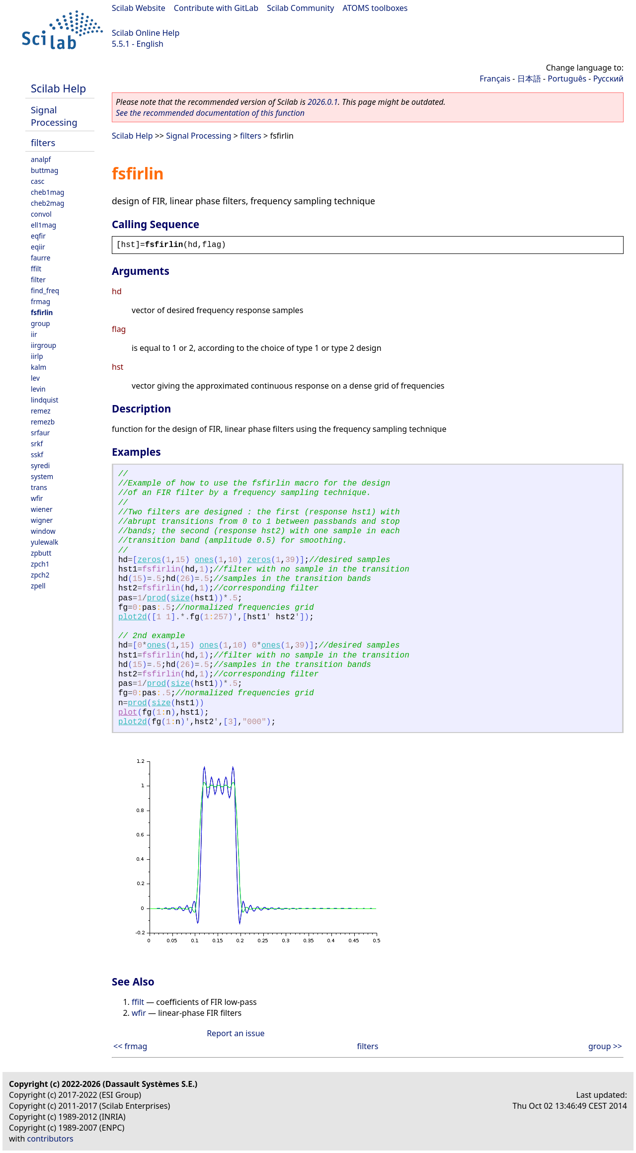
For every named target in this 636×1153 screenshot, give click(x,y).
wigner (42, 520)
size (180, 598)
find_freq (45, 290)
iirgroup (43, 345)
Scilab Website (138, 7)
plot (127, 712)
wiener (42, 509)
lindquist (44, 400)
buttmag (44, 170)
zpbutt (41, 553)
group (40, 323)
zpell (38, 585)
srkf (37, 443)
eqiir (38, 246)
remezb (43, 421)
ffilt (36, 268)
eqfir (38, 236)
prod (156, 598)
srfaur (40, 432)
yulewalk (44, 542)
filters (43, 142)
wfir (37, 498)
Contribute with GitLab (216, 7)
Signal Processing (54, 115)
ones (204, 560)
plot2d (132, 617)
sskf (37, 454)
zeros (149, 560)
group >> (605, 1046)
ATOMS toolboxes (375, 7)
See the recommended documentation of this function (210, 112)
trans (39, 487)
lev (35, 378)
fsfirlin (42, 312)
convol (41, 214)
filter (38, 279)
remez (41, 410)
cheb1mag (47, 192)
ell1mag (43, 225)
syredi (40, 465)
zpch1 (40, 564)
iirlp (37, 356)
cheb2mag (47, 203)
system (42, 476)
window (43, 531)
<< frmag (130, 1046)
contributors (50, 1138)
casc (37, 181)
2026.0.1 (323, 101)
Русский (608, 78)
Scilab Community (300, 7)
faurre (40, 257)
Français (494, 78)
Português (567, 78)
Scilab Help (58, 88)
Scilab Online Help (145, 32)
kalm (38, 367)
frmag (40, 301)
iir (34, 334)
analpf (41, 159)
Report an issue (235, 1033)
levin (38, 389)
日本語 (529, 78)
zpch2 (40, 574)
